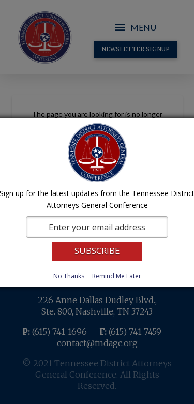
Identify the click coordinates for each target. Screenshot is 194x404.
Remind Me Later (116, 276)
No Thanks (68, 276)
